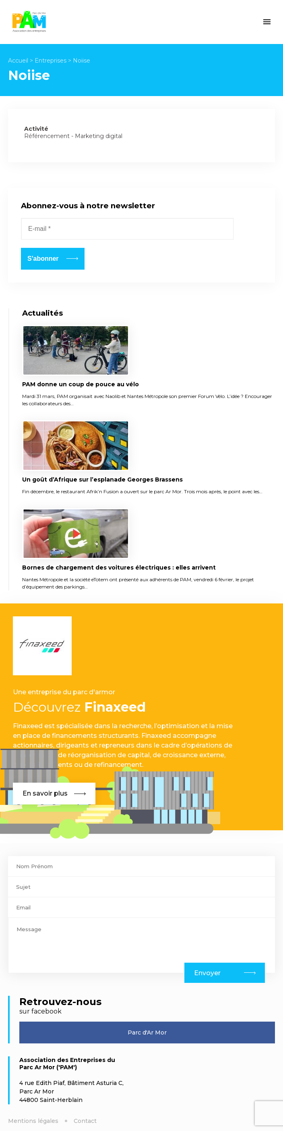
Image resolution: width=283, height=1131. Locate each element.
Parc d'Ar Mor (147, 1032)
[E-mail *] (127, 229)
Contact (85, 1121)
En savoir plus (54, 793)
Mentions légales (33, 1121)
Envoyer (207, 973)
